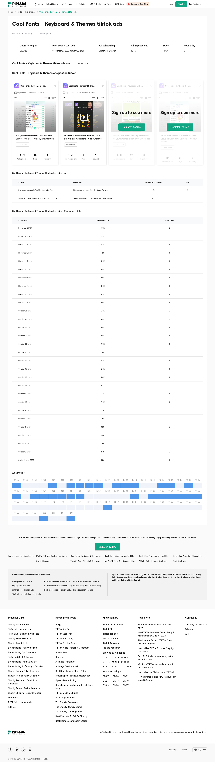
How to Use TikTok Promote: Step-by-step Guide (156, 650)
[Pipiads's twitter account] (17, 749)
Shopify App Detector (18, 643)
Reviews (59, 657)
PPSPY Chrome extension (20, 702)
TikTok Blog (108, 629)
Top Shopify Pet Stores (66, 702)
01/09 (106, 685)
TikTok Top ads (110, 634)
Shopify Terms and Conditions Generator (22, 682)
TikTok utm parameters (19, 629)
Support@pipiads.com (196, 624)
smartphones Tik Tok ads (23, 590)
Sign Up (181, 4)
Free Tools (13, 697)
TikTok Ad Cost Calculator (20, 657)
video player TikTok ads (22, 581)
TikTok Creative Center (66, 643)
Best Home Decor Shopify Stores (71, 721)
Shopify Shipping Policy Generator (24, 693)
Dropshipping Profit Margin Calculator (26, 666)
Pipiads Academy (111, 647)
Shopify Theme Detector (20, 638)
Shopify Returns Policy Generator (24, 688)
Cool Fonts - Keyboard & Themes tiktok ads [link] (58, 12)
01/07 (126, 685)
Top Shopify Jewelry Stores (68, 707)
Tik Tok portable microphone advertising (88, 581)
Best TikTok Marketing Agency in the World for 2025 (155, 658)
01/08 (116, 685)
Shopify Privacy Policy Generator (24, 671)
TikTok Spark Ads (63, 634)
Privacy (172, 749)
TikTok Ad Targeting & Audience (23, 634)
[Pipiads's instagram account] (30, 749)
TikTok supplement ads (83, 590)
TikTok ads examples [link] (26, 12)
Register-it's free (132, 127)
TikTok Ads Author (112, 643)
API (187, 634)
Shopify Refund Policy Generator (23, 675)
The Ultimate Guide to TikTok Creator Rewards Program (156, 642)
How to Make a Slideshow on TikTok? (156, 672)
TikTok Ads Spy (62, 629)
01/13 (116, 681)
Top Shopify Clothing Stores (68, 711)
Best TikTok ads (110, 638)
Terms (184, 749)
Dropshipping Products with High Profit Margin (74, 687)
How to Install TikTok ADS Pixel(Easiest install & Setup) (157, 678)
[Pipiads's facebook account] (10, 749)
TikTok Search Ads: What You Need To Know (156, 626)
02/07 (106, 676)
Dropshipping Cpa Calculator (22, 652)
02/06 (116, 676)
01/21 (106, 681)
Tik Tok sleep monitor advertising (87, 586)
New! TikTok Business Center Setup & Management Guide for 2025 (156, 634)
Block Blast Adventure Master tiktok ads (121, 556)
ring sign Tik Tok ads (21, 586)
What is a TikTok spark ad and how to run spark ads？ (156, 666)
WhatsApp (190, 629)
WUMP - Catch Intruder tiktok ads (153, 561)
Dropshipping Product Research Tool (73, 675)
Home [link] (11, 12)
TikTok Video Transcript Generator (72, 647)
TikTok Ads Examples (113, 624)
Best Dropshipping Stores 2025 (70, 671)
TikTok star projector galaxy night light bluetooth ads (58, 590)
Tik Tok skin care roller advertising (57, 586)
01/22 (126, 676)
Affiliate (11, 707)
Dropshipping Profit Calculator (22, 661)
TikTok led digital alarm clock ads (26, 594)
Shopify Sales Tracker (18, 624)
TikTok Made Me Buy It (66, 693)
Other (127, 666)
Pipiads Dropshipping (65, 680)
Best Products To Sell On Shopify (71, 716)
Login (171, 4)
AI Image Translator (64, 661)
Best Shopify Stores (64, 697)
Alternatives (61, 652)
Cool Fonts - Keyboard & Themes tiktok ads (87, 556)
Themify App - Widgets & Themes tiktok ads (87, 561)
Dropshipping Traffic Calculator (23, 647)
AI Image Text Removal (66, 666)
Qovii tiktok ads (42, 561)
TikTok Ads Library (64, 638)
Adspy (58, 624)
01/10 (126, 681)
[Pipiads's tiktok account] (23, 749)
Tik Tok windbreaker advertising (56, 581)
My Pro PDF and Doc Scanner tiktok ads (53, 556)
